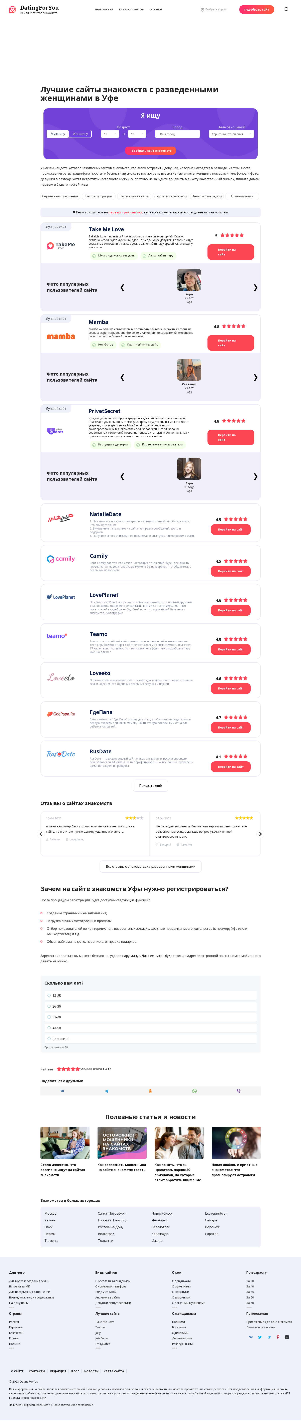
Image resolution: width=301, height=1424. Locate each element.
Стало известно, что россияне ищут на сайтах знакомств (64, 1169)
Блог (75, 1375)
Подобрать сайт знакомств (151, 151)
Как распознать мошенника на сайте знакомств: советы (117, 1169)
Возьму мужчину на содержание (31, 1301)
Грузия (14, 1342)
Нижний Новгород (112, 1224)
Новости (91, 1375)
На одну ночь (18, 1306)
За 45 (250, 1295)
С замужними (181, 1301)
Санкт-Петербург (111, 1217)
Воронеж (212, 1231)
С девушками (181, 1285)
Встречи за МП (19, 1290)
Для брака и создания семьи (29, 1285)
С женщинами (242, 196)
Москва (50, 1217)
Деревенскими (182, 1342)
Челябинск (160, 1224)
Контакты (37, 1375)
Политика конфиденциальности (29, 1408)
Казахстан (16, 1337)
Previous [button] (41, 833)
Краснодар (160, 1237)
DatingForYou (39, 7)
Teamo (100, 1331)
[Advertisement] (150, 45)
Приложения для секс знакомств (269, 1326)
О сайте (17, 1375)
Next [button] (260, 833)
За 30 (250, 1285)
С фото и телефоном (170, 196)
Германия (16, 1331)
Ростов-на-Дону (110, 1231)
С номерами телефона (111, 1290)
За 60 (250, 1306)
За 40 (250, 1290)
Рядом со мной (106, 1295)
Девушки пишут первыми (113, 1306)
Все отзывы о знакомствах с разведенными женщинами (150, 866)
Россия (14, 1326)
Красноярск (161, 1231)
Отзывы (156, 9)
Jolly (98, 1337)
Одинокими (180, 1337)
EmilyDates (102, 1347)
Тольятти (105, 1244)
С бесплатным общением (112, 1285)
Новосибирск (162, 1217)
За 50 (250, 1301)
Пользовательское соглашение (73, 1408)
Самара (211, 1224)
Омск (48, 1231)
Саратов (211, 1237)
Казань (50, 1224)
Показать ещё (150, 785)
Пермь (49, 1237)
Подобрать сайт (256, 9)
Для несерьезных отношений (29, 1295)
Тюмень (51, 1244)
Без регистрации (98, 196)
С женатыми (180, 1295)
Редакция (58, 1375)
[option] (95, 833)
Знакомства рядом (207, 196)
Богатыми (179, 1331)
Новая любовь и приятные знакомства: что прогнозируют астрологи (233, 1171)
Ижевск (158, 1244)
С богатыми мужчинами (188, 1306)
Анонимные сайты (107, 1301)
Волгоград (106, 1237)
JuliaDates (102, 1342)
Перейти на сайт (227, 252)
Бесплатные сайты (134, 196)
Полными (178, 1326)
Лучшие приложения (261, 1331)
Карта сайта (114, 1375)
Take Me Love (104, 1326)
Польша (14, 1347)
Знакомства (103, 9)
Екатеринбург (216, 1217)
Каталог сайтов (131, 9)
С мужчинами (181, 1290)
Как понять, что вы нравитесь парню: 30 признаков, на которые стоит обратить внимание (176, 1174)
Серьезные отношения (60, 196)
